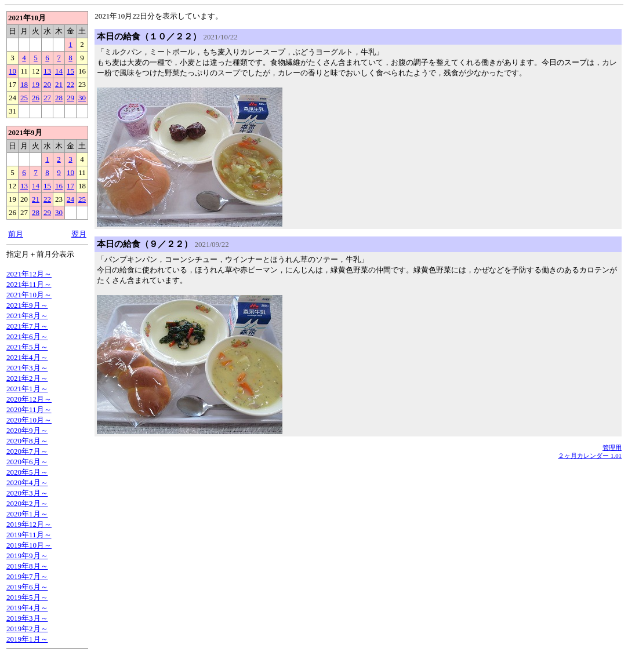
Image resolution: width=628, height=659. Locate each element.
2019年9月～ (27, 555)
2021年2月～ (27, 378)
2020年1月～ (27, 513)
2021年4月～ (27, 357)
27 (47, 97)
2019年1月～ (27, 639)
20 (47, 84)
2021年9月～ (27, 305)
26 (35, 97)
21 (59, 84)
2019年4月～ (27, 607)
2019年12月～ (29, 524)
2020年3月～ (27, 493)
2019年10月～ (29, 545)
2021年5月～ (27, 347)
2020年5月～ (27, 472)
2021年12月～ (29, 274)
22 (70, 84)
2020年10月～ (29, 420)
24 (70, 199)
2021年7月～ (27, 326)
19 (35, 84)
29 (70, 97)
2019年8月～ (27, 566)
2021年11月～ (29, 284)
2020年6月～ (27, 461)
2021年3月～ (27, 367)
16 (59, 185)
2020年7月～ (27, 451)
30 (82, 97)
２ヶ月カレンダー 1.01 (590, 455)
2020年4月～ (27, 482)
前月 (15, 234)
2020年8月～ (27, 440)
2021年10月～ (29, 294)
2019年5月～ (27, 597)
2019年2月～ (27, 628)
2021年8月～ (27, 315)
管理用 (612, 447)
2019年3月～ (27, 618)
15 (70, 71)
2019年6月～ (27, 586)
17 (70, 185)
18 (24, 84)
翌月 (78, 234)
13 (47, 71)
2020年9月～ (27, 430)
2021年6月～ (27, 336)
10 (12, 71)
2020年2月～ (27, 503)
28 (59, 97)
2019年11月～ (29, 534)
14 (59, 71)
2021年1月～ (27, 388)
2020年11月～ (29, 409)
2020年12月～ (29, 399)
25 (24, 97)
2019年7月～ (27, 576)
